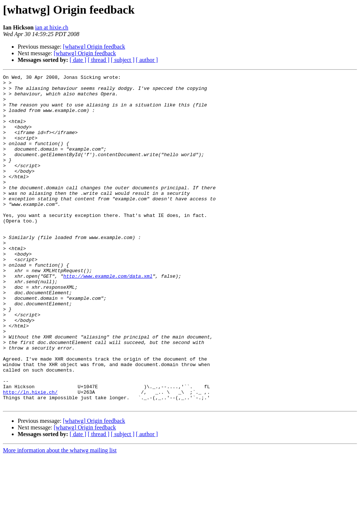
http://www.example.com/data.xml (108, 316)
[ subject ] (122, 60)
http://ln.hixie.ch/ (30, 456)
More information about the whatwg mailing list (59, 516)
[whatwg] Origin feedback (94, 46)
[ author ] (147, 60)
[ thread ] (98, 60)
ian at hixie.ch (51, 27)
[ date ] (78, 60)
